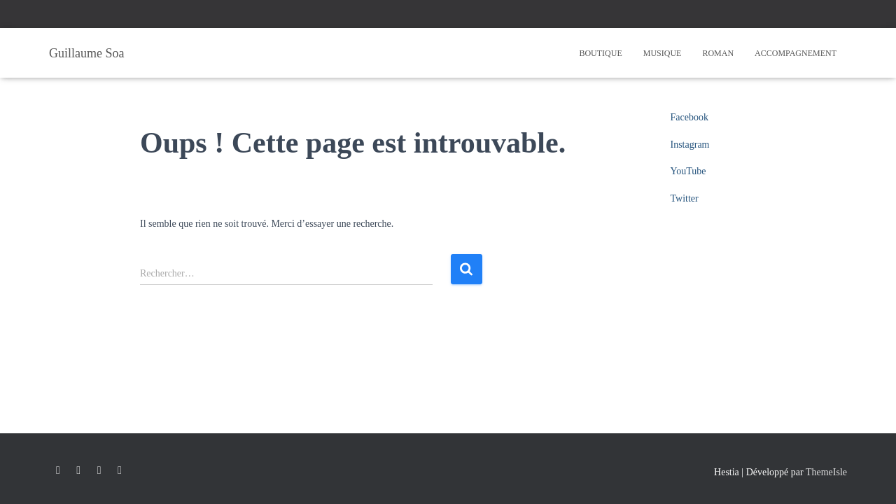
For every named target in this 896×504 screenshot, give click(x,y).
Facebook (689, 117)
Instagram (690, 144)
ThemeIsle (826, 472)
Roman (718, 53)
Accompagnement (795, 53)
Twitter (685, 198)
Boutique (600, 53)
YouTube (688, 171)
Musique (662, 53)
